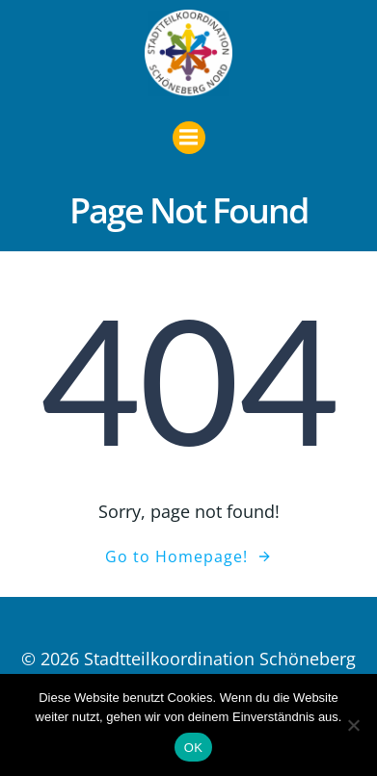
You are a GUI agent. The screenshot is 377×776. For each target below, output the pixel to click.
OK (193, 747)
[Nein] (353, 725)
